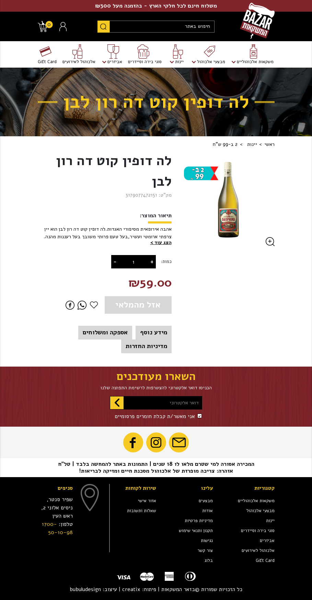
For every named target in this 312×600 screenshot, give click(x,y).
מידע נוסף (153, 332)
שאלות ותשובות (141, 511)
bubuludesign (85, 589)
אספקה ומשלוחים (105, 332)
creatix (131, 589)
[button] (161, 242)
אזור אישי (147, 501)
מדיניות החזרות (146, 346)
